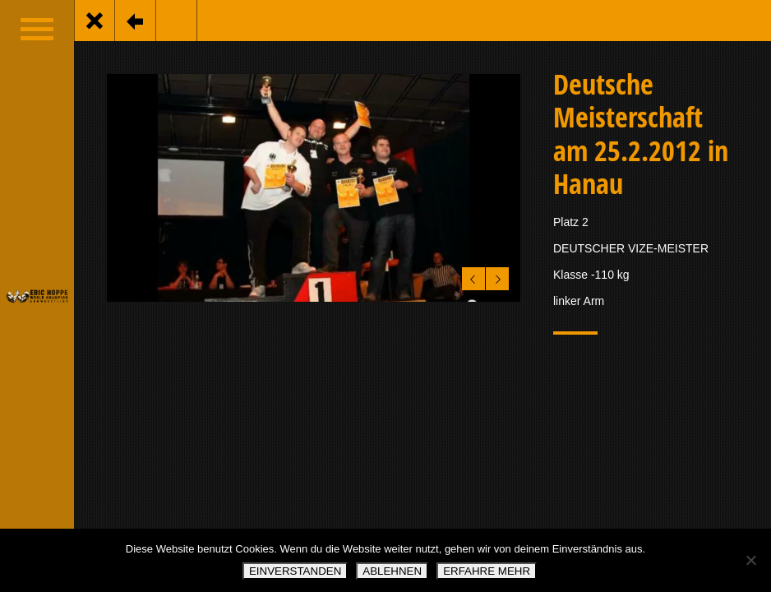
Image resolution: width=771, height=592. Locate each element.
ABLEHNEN (392, 571)
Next (495, 275)
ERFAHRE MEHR (486, 571)
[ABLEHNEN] (750, 560)
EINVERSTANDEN (295, 571)
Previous (470, 275)
